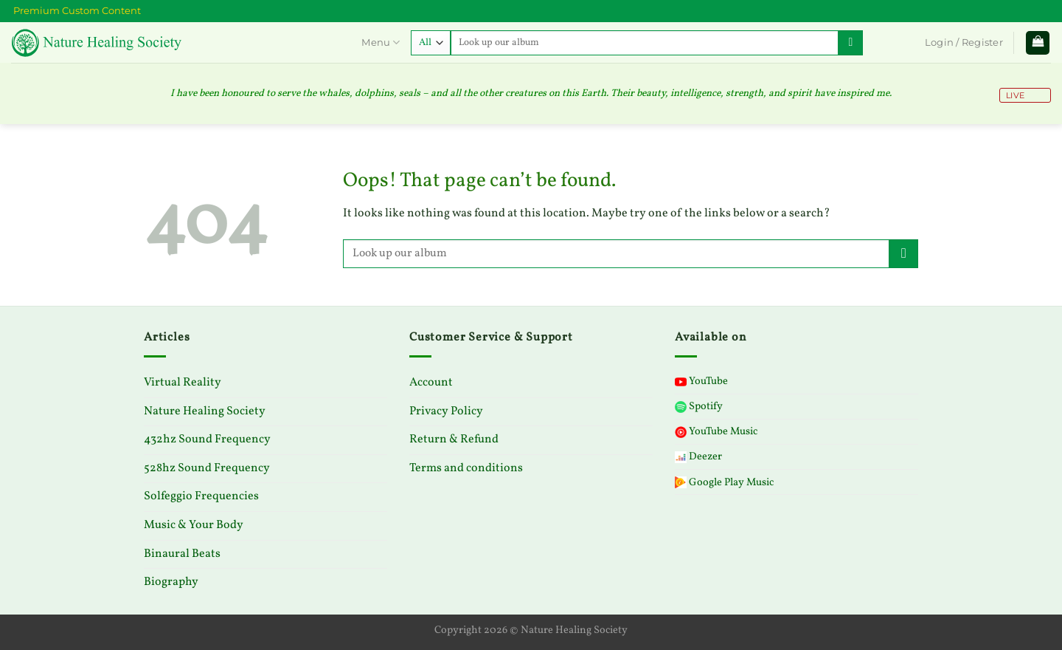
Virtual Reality (182, 382)
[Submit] (851, 42)
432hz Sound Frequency (207, 439)
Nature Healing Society (205, 411)
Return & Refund (454, 439)
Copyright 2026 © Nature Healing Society (531, 630)
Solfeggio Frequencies (201, 496)
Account (431, 382)
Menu (379, 42)
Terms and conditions (466, 468)
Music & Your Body (193, 525)
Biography (171, 582)
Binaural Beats (182, 554)
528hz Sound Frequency (207, 468)
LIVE (1014, 95)
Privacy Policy (446, 411)
